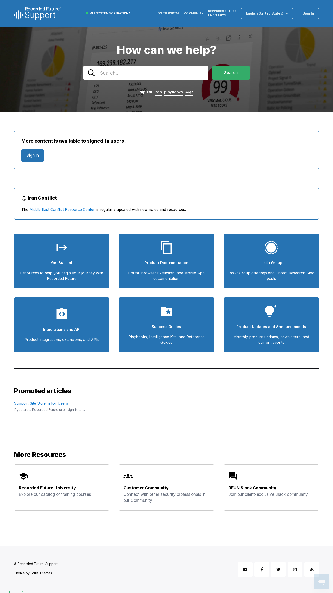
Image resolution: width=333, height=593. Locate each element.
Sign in (32, 155)
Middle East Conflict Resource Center (62, 209)
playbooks (173, 92)
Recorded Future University (222, 13)
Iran (158, 92)
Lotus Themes (41, 573)
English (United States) (265, 13)
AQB (189, 92)
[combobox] (145, 73)
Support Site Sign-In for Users (41, 403)
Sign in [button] (308, 13)
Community (194, 13)
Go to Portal (168, 13)
